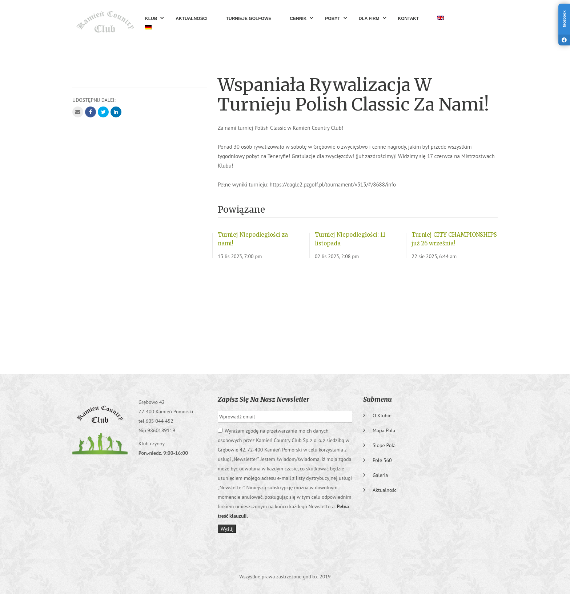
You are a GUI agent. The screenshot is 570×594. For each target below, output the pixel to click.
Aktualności (191, 18)
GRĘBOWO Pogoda (285, 313)
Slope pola (384, 445)
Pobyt (332, 18)
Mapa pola (384, 430)
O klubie (382, 415)
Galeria (380, 475)
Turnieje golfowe (249, 18)
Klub (151, 18)
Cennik (298, 18)
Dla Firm (369, 18)
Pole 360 (382, 460)
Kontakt (408, 18)
